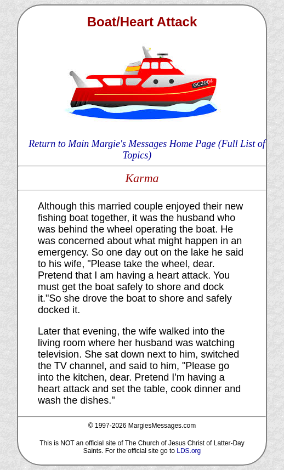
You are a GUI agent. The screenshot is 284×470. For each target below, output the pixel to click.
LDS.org (189, 451)
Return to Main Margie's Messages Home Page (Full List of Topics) (147, 149)
